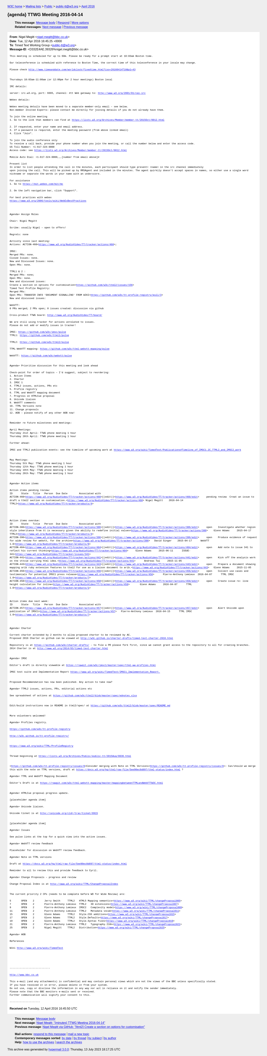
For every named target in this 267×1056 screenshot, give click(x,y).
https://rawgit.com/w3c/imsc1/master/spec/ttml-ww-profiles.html (111, 665)
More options (80, 22)
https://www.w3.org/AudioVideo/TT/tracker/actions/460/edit (156, 497)
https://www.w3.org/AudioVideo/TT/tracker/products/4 (55, 504)
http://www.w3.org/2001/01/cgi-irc (122, 93)
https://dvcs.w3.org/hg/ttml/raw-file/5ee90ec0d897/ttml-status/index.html (128, 769)
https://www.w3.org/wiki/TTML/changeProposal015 (141, 914)
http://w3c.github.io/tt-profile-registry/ (39, 736)
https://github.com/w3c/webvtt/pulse (46, 355)
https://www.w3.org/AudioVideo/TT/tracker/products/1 (52, 588)
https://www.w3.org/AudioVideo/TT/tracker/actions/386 (63, 527)
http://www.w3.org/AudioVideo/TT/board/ (74, 315)
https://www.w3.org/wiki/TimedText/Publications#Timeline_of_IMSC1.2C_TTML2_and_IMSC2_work (177, 450)
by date (66, 1038)
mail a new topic (78, 1034)
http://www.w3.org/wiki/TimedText (40, 948)
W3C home (14, 6)
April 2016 (88, 6)
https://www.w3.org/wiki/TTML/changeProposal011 (145, 911)
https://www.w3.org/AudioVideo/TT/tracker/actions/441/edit (156, 557)
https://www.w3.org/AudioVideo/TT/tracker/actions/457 (63, 608)
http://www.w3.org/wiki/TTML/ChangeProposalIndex (84, 884)
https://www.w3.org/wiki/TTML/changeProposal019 (140, 921)
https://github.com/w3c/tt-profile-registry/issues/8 (48, 766)
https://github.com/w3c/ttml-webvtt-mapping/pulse (74, 349)
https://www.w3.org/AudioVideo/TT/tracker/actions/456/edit (156, 571)
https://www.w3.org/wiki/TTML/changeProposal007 (144, 904)
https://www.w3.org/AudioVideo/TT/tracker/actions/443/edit (156, 564)
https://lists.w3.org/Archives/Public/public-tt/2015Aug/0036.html (85, 756)
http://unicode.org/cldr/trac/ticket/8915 (69, 813)
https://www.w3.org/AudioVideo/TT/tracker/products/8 (52, 544)
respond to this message (49, 1034)
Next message (51, 26)
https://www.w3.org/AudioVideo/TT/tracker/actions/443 (63, 564)
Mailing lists (33, 6)
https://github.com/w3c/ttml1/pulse (44, 335)
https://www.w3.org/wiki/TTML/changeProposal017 (134, 917)
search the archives (69, 1042)
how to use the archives (38, 1042)
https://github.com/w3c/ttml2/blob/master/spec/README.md (130, 705)
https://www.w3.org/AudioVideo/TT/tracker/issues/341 (52, 554)
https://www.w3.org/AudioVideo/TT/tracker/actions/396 (63, 537)
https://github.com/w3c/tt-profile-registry (40, 729)
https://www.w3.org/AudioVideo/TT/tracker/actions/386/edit (156, 527)
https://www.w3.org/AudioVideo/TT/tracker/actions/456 (63, 571)
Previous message (76, 26)
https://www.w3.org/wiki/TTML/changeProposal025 (131, 927)
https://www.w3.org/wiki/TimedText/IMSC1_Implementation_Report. (115, 672)
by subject (95, 1038)
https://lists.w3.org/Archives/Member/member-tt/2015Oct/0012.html (118, 120)
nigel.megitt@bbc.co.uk (52, 36)
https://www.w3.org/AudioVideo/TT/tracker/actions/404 (63, 547)
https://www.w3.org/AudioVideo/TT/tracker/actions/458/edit (156, 581)
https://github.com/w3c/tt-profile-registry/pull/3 (126, 295)
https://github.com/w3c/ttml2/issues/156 (104, 285)
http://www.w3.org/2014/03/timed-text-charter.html (72, 648)
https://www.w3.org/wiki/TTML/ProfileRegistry (41, 746)
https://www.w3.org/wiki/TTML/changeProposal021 (147, 924)
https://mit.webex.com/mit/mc (43, 184)
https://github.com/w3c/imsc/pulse (42, 332)
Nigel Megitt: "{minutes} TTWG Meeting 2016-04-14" (71, 1022)
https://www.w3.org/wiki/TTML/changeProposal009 (148, 907)
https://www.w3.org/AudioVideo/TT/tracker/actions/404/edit (156, 547)
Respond (64, 22)
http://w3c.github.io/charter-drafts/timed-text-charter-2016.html (126, 638)
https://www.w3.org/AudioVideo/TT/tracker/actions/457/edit (156, 608)
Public (48, 6)
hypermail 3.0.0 (58, 1049)
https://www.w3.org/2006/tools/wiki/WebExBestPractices (48, 201)
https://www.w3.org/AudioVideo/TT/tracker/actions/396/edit (156, 537)
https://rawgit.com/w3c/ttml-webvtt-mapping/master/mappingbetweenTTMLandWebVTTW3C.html (101, 783)
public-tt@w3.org (67, 6)
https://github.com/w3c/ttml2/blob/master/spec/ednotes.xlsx (95, 695)
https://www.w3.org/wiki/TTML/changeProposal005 (147, 901)
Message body (45, 22)
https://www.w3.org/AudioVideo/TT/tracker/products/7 (52, 578)
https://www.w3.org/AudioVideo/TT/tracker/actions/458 (63, 581)
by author (110, 1038)
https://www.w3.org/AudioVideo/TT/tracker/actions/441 (63, 557)
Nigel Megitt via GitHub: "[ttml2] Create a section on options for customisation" (93, 1026)
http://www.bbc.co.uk (24, 975)
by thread (80, 1038)
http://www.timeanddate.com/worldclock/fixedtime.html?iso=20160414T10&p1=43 (81, 69)
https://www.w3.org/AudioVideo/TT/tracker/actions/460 (76, 244)
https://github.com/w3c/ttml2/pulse (44, 342)
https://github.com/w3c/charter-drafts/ (61, 645)
